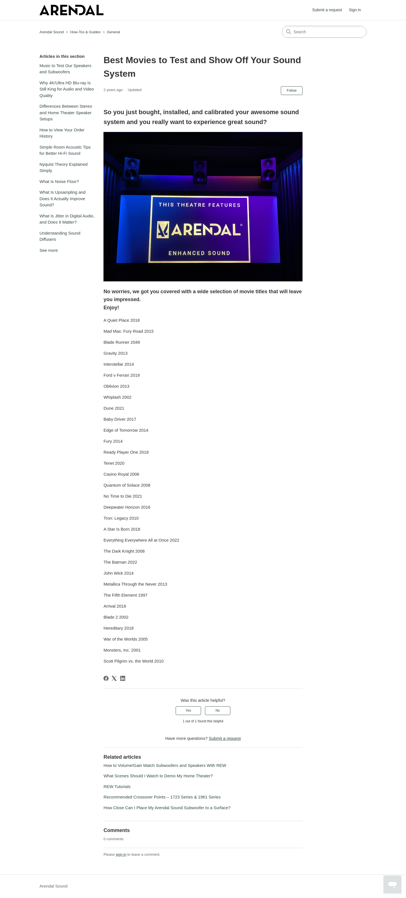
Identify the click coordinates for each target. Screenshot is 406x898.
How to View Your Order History (62, 133)
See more (48, 250)
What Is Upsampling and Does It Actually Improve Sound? (62, 198)
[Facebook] (106, 678)
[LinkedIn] (122, 678)
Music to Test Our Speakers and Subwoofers (65, 68)
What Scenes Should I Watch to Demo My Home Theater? (158, 775)
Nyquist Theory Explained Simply (63, 167)
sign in (121, 854)
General (113, 32)
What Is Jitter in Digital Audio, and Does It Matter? (66, 219)
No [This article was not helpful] (217, 710)
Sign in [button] (355, 10)
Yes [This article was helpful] (188, 710)
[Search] (324, 31)
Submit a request (327, 10)
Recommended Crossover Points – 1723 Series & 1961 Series (161, 797)
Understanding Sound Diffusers (59, 236)
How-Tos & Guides (85, 32)
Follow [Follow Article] (292, 90)
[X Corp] (114, 678)
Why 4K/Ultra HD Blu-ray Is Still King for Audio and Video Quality (66, 89)
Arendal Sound (51, 32)
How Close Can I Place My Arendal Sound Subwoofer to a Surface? (166, 807)
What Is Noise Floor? (59, 181)
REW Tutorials (117, 786)
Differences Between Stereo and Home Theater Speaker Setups (65, 112)
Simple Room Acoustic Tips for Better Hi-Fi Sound (65, 150)
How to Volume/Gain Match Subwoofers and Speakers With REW (164, 765)
